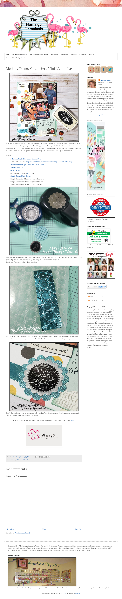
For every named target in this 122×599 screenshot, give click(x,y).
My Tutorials (64, 54)
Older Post (78, 529)
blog (72, 420)
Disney (13, 460)
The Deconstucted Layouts (19, 54)
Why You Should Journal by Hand (39, 54)
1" (35, 173)
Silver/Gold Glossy (65, 162)
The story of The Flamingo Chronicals (16, 58)
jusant (64, 593)
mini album (19, 460)
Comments (92, 300)
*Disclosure (82, 54)
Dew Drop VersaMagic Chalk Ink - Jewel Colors (27, 165)
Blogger (77, 593)
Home (7, 54)
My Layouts (54, 54)
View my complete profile (95, 115)
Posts (90, 296)
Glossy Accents (16, 170)
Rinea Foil (26, 460)
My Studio (73, 54)
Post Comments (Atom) (22, 533)
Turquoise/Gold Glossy (49, 162)
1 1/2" (29, 173)
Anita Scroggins (105, 80)
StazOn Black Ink (17, 167)
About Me (91, 54)
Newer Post (10, 529)
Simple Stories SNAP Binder (21, 176)
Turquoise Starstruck (32, 162)
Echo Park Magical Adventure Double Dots (26, 159)
